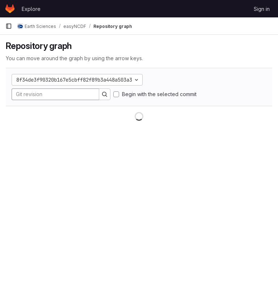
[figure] (139, 199)
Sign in (262, 9)
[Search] (104, 94)
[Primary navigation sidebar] (8, 26)
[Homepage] (10, 9)
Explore (31, 9)
